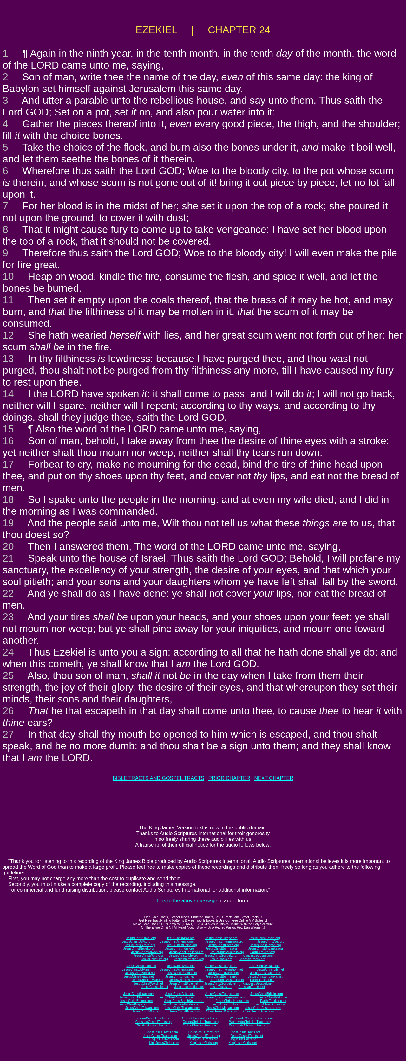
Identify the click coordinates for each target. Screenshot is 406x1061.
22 (8, 593)
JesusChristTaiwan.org (147, 952)
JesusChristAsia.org (181, 938)
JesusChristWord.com (147, 1011)
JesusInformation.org (189, 959)
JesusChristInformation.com (225, 997)
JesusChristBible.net (183, 983)
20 (8, 546)
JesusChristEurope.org (221, 938)
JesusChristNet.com (273, 997)
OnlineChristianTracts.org (201, 1022)
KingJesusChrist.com (164, 1043)
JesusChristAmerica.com (176, 997)
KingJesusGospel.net (257, 983)
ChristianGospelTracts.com (152, 1018)
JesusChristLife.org (154, 959)
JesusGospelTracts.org (203, 1036)
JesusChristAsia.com (179, 994)
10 (8, 276)
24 (8, 652)
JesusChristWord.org (148, 955)
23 (8, 617)
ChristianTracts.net (251, 987)
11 (8, 300)
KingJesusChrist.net (243, 1043)
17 (8, 464)
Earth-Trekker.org (262, 952)
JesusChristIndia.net (179, 976)
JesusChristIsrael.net (141, 966)
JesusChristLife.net (270, 969)
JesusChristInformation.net (224, 969)
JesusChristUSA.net (136, 969)
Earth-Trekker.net (262, 980)
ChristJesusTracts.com (162, 1032)
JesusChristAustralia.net (227, 980)
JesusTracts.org (221, 959)
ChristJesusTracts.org (203, 1032)
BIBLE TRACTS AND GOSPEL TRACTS (158, 778)
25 (8, 675)
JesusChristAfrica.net (140, 973)
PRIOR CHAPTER (229, 778)
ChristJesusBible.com (258, 1011)
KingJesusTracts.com (164, 1039)
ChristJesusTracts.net (245, 1032)
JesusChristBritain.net (264, 966)
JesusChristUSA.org (136, 941)
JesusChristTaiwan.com (142, 1008)
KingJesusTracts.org (203, 1039)
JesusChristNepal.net (139, 976)
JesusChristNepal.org (138, 948)
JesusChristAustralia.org (227, 952)
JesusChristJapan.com (222, 1008)
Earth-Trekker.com (273, 1001)
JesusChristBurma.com (136, 1001)
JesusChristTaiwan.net (147, 980)
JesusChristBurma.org (221, 948)
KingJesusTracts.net (243, 1039)
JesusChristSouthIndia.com (181, 1004)
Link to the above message (187, 900)
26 (8, 710)
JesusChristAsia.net (180, 966)
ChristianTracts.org (252, 959)
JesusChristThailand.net (186, 980)
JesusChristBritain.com (266, 994)
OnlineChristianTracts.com (200, 1018)
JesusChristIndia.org (179, 948)
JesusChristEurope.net (221, 966)
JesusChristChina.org (182, 945)
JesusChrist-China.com (271, 1004)
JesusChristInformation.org (224, 941)
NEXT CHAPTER (273, 778)
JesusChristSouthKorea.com (184, 1001)
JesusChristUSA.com (134, 997)
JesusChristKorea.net (223, 973)
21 (8, 558)
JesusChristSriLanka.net (265, 976)
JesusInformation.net (189, 987)
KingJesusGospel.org (258, 955)
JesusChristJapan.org (265, 945)
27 (8, 734)
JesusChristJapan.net (265, 973)
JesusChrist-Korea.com (232, 1001)
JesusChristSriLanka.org (265, 948)
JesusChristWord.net (148, 983)
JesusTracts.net (221, 987)
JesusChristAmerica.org (177, 941)
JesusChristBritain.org (264, 938)
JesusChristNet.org (270, 941)
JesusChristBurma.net (221, 976)
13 (8, 358)
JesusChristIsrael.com (138, 994)
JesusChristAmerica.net (177, 969)
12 (8, 335)
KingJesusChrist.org (204, 1043)
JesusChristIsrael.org (141, 938)
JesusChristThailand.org (186, 952)
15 (8, 429)
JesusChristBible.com (184, 1011)
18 (8, 499)
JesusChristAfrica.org (140, 945)
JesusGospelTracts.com (160, 1036)
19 (8, 523)
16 (8, 440)
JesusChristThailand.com (182, 1008)
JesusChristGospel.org (220, 955)
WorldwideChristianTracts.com (251, 1018)
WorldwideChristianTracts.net (249, 1025)
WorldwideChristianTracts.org (250, 1022)
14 (8, 393)
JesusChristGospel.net (220, 983)
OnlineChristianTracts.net (200, 1025)
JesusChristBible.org (183, 955)
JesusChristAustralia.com (263, 1008)
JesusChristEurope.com (222, 994)
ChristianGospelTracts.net (154, 1025)
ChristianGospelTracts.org (153, 1022)
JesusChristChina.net (182, 973)
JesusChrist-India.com (227, 1004)
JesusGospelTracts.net (247, 1036)
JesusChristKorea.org (223, 945)
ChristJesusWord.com (221, 1011)
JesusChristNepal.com (134, 1004)
